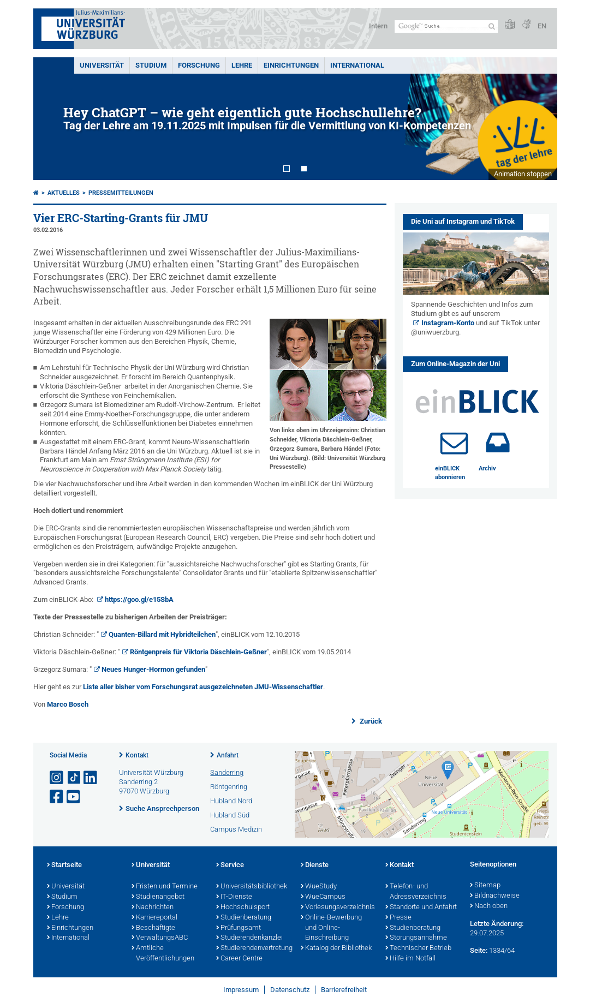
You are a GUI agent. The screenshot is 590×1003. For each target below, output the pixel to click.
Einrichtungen (291, 65)
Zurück (370, 721)
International (357, 65)
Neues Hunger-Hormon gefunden (153, 669)
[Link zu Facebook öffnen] (57, 797)
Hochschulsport (243, 907)
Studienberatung (243, 918)
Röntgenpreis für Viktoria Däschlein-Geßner (198, 652)
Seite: (478, 950)
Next (538, 119)
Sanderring (226, 772)
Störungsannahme (416, 938)
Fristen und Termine (165, 887)
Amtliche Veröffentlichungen (163, 954)
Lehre (241, 65)
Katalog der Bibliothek (336, 948)
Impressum (241, 990)
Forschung (199, 65)
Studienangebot (158, 897)
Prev (52, 119)
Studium (150, 65)
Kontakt (137, 755)
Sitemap (485, 886)
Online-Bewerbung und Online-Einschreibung (331, 928)
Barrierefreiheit (344, 990)
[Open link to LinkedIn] (91, 777)
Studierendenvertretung (253, 948)
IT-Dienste (234, 897)
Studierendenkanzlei (249, 938)
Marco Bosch (67, 704)
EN (542, 26)
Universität (102, 65)
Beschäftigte (153, 928)
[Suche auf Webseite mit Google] (446, 26)
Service (230, 865)
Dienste (315, 865)
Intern (378, 26)
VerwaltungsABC (160, 938)
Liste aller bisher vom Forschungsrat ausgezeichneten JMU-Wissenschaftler (203, 687)
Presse (398, 918)
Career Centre (239, 959)
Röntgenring (228, 787)
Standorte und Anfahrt (421, 907)
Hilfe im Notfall (410, 959)
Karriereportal (154, 918)
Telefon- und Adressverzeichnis (415, 892)
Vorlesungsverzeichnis (337, 907)
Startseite (64, 865)
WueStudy (319, 887)
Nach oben (489, 906)
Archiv (487, 468)
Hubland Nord (231, 801)
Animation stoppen (523, 174)
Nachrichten (153, 907)
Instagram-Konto (447, 323)
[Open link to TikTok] (74, 777)
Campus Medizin (236, 829)
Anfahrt (228, 755)
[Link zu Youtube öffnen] (74, 797)
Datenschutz (289, 990)
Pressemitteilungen (120, 192)
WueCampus (323, 897)
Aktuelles (63, 192)
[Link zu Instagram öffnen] (57, 777)
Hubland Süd (229, 815)
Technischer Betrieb (418, 948)
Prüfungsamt (238, 928)
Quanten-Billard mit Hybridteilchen (162, 634)
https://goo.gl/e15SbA (139, 599)
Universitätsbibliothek (251, 887)
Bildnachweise (495, 896)
